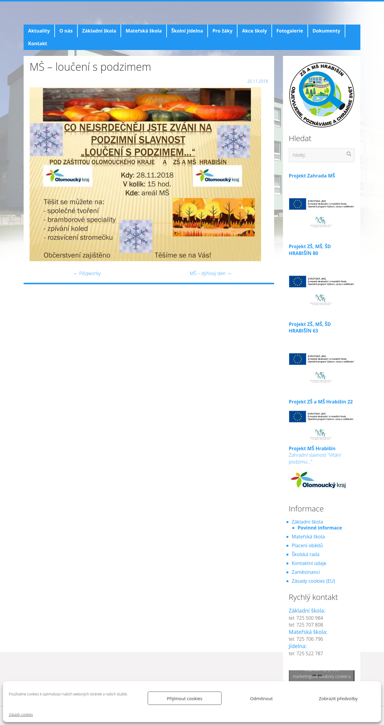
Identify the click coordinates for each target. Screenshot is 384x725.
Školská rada (306, 554)
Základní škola (99, 31)
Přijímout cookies (184, 698)
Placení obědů (307, 545)
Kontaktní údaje (309, 563)
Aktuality (39, 31)
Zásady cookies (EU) (313, 581)
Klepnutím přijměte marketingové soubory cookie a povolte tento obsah (322, 676)
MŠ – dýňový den (210, 273)
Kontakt (37, 43)
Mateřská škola (144, 31)
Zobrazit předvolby (338, 698)
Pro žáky (222, 31)
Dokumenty (326, 31)
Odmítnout (261, 698)
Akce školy (254, 31)
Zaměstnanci (306, 572)
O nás (66, 31)
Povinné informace (320, 527)
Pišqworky (86, 273)
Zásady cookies (21, 714)
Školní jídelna (187, 31)
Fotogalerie (289, 31)
